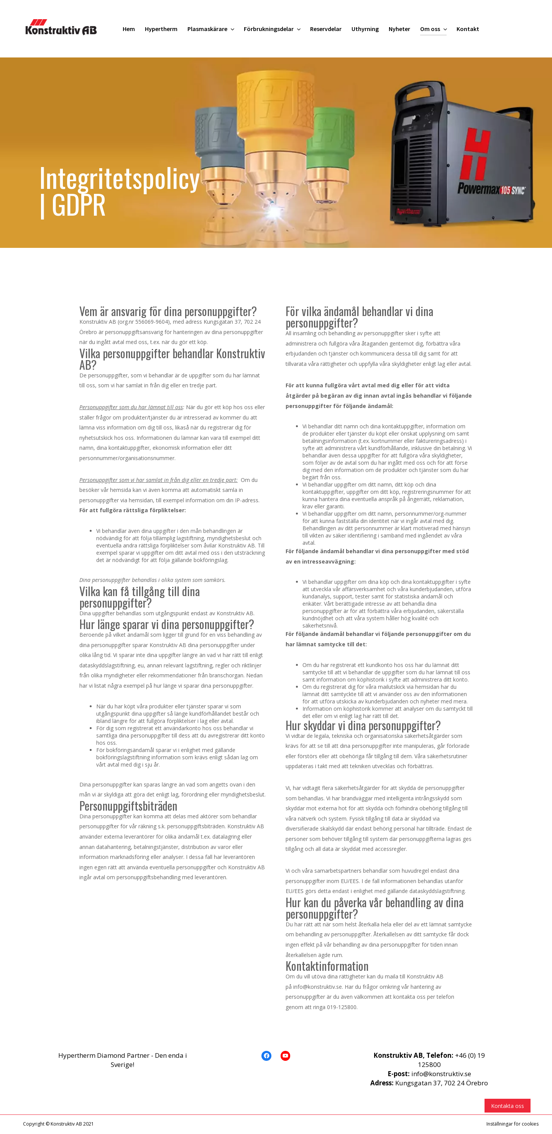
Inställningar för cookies (512, 1124)
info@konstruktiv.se (441, 1073)
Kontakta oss (507, 1105)
